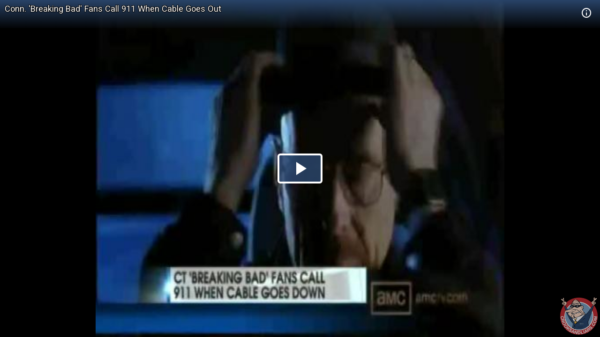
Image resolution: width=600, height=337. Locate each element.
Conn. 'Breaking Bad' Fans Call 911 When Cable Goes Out (113, 9)
